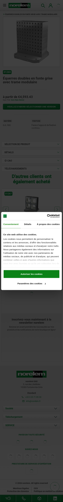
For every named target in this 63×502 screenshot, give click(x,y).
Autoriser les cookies (31, 274)
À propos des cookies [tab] (48, 224)
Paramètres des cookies (31, 283)
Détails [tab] (27, 224)
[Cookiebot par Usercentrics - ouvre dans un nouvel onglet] (47, 216)
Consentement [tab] (10, 224)
